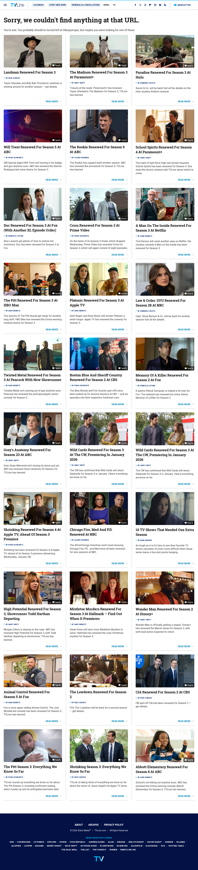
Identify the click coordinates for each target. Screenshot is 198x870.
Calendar (38, 5)
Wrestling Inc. (128, 849)
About (79, 825)
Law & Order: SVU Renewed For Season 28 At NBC (161, 303)
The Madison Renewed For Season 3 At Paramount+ (98, 74)
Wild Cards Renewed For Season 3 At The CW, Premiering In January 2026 (97, 455)
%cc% (58, 65)
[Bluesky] (160, 5)
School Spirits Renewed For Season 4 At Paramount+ (164, 149)
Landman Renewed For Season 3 (30, 72)
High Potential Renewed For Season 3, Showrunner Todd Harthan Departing (32, 614)
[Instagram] (155, 5)
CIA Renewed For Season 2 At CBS (163, 692)
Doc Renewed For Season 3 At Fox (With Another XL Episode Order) (31, 228)
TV (114, 4)
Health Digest (136, 841)
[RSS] (165, 5)
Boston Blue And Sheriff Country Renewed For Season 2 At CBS (96, 377)
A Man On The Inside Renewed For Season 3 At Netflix (163, 228)
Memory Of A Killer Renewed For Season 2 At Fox (162, 377)
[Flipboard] (150, 5)
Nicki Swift (71, 845)
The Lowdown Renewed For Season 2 (98, 694)
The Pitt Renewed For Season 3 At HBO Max (31, 302)
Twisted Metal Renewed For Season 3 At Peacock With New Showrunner (32, 377)
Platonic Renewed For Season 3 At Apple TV (97, 302)
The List (85, 849)
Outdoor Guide (88, 845)
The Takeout (99, 849)
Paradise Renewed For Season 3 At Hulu (163, 75)
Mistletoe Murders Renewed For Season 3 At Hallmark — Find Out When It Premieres (96, 614)
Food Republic (77, 841)
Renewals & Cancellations (86, 5)
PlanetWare (106, 845)
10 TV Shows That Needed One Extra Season (165, 532)
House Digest (154, 841)
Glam (111, 841)
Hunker (169, 841)
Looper (28, 845)
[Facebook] (135, 5)
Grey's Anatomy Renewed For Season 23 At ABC (27, 452)
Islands (180, 841)
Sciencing (122, 845)
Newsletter (182, 5)
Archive (93, 825)
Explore (51, 841)
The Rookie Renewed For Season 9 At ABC (97, 149)
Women (113, 849)
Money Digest (54, 845)
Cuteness (39, 841)
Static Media (84, 830)
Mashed (39, 845)
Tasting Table (176, 845)
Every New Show (57, 5)
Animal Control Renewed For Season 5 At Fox (27, 694)
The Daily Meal (69, 849)
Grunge (121, 841)
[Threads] (145, 5)
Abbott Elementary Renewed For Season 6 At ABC (162, 769)
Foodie (63, 841)
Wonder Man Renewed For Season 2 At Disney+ (164, 611)
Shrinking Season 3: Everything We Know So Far (98, 769)
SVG (163, 845)
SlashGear (152, 845)
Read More (52, 101)
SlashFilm (136, 845)
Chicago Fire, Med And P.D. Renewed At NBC (91, 532)
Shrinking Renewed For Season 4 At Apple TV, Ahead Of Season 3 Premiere (32, 534)
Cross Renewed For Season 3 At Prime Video (95, 228)
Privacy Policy (113, 825)
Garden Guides (97, 841)
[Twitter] (140, 5)
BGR (12, 841)
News (106, 4)
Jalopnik (16, 845)
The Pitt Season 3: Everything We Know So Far (30, 769)
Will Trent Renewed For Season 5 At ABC (32, 149)
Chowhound (23, 841)
